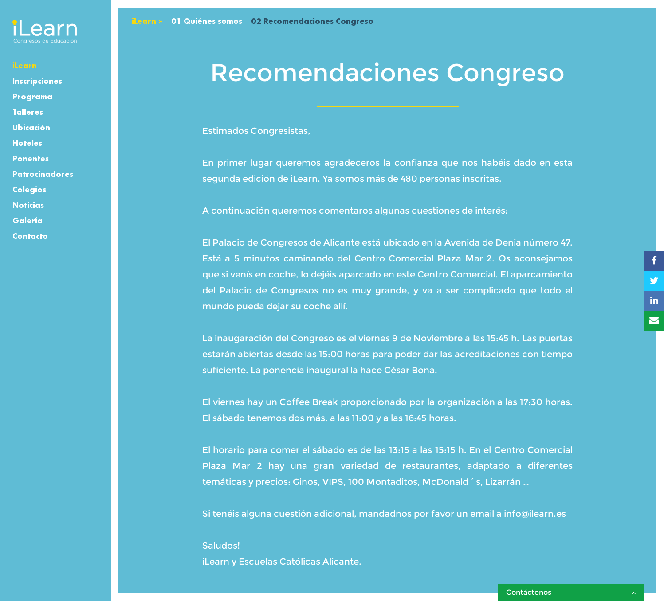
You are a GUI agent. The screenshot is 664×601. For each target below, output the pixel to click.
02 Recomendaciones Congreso (312, 21)
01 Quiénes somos (206, 21)
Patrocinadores (42, 174)
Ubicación (31, 127)
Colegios (29, 189)
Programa (32, 96)
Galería (27, 220)
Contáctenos (571, 592)
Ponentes (30, 158)
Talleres (27, 112)
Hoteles (27, 143)
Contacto (30, 236)
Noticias (28, 205)
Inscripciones (37, 81)
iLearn (24, 65)
